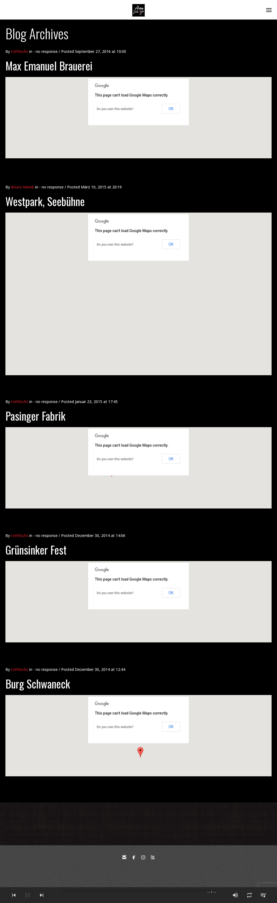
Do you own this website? (115, 109)
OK (171, 109)
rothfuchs (19, 51)
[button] (140, 744)
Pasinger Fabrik (35, 408)
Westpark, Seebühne (45, 188)
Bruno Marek (22, 173)
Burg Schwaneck (37, 675)
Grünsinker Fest (36, 542)
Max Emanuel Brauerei (49, 65)
